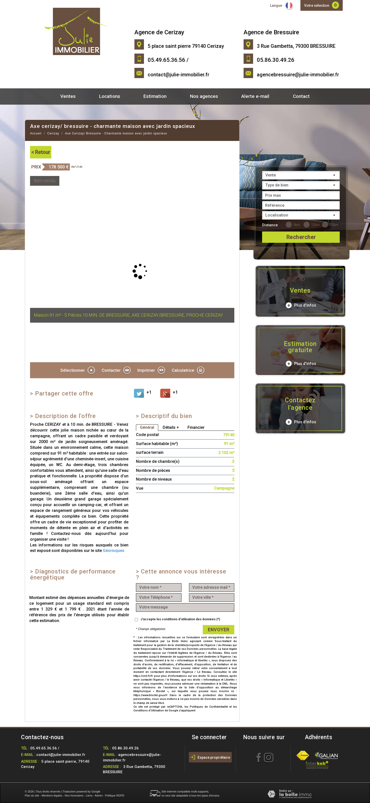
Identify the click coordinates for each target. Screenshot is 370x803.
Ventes (68, 96)
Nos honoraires (74, 795)
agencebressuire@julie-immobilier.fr (298, 75)
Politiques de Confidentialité (209, 706)
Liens (89, 795)
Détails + (171, 427)
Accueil (36, 133)
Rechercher (301, 237)
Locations (109, 96)
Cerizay (53, 133)
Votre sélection (316, 6)
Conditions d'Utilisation (148, 710)
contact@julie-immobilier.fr (178, 75)
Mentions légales (52, 795)
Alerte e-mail (255, 96)
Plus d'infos (301, 305)
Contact (301, 96)
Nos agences (204, 96)
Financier (196, 427)
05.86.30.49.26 (125, 748)
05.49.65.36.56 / (44, 748)
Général (147, 427)
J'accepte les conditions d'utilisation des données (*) (180, 619)
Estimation (154, 96)
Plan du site (32, 795)
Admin (98, 795)
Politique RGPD (114, 795)
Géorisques (113, 550)
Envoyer (218, 629)
